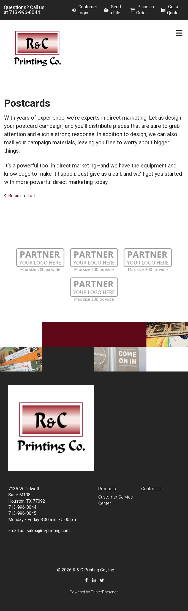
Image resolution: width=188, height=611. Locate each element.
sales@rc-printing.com (48, 530)
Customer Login (87, 9)
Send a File (115, 9)
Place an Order (145, 9)
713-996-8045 (22, 513)
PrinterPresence (104, 592)
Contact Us (152, 488)
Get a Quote (173, 9)
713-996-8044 (24, 12)
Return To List (21, 195)
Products (107, 488)
